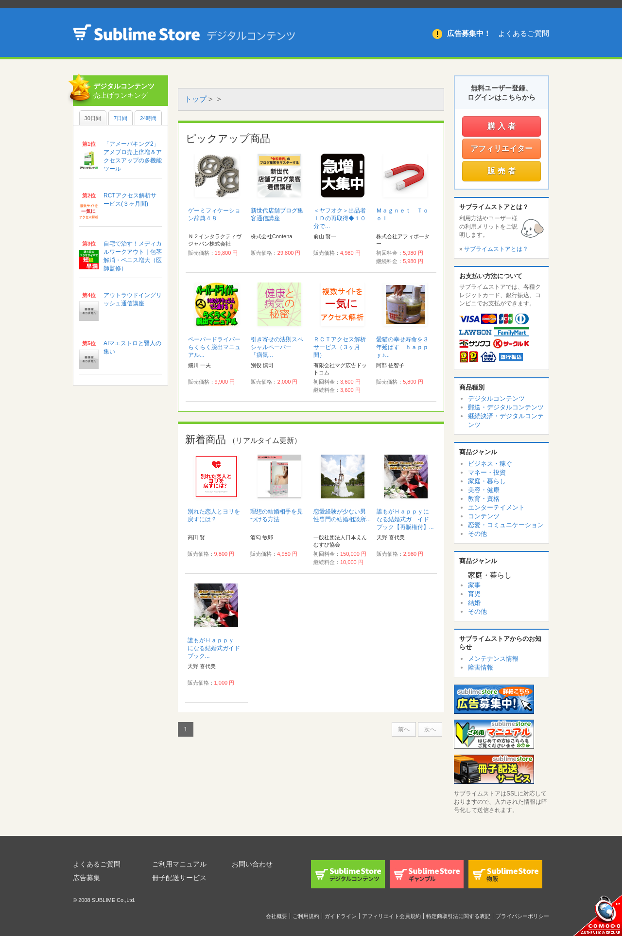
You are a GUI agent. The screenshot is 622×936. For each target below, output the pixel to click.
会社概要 (276, 916)
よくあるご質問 (523, 33)
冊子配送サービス (179, 878)
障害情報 (480, 667)
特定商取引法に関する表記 (458, 916)
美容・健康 (484, 490)
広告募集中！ (469, 33)
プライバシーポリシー (522, 916)
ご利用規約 (306, 916)
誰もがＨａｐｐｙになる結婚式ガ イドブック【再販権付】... (405, 519)
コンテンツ (484, 516)
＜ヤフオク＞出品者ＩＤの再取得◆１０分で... (339, 218)
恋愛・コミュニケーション (506, 525)
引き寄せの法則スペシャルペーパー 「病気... (277, 347)
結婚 (474, 602)
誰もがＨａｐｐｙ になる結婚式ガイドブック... (214, 648)
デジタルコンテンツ (496, 398)
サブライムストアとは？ (496, 249)
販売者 (502, 171)
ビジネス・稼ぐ (490, 463)
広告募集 (86, 878)
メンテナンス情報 (493, 658)
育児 (474, 594)
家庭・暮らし (487, 481)
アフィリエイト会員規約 (391, 916)
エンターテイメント (496, 507)
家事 (474, 585)
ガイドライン (341, 916)
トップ (196, 99)
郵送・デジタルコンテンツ (506, 407)
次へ (430, 729)
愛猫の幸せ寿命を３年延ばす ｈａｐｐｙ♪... (402, 347)
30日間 (93, 118)
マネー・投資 (487, 472)
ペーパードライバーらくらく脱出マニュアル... (214, 347)
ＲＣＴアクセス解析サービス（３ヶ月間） (339, 347)
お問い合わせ (252, 864)
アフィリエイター (501, 148)
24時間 (148, 118)
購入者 (502, 126)
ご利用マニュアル (179, 864)
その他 (477, 533)
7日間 (120, 118)
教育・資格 (484, 498)
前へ (404, 729)
